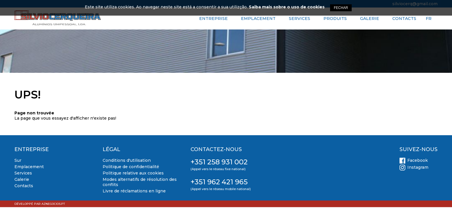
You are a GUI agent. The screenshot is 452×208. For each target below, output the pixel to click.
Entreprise (213, 18)
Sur (17, 160)
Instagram (417, 167)
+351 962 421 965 (219, 182)
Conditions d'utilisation (127, 160)
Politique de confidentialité (131, 166)
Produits (335, 18)
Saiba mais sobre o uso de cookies (287, 7)
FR (429, 18)
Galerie (369, 18)
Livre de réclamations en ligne (134, 191)
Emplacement (258, 18)
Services (299, 18)
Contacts (404, 18)
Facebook (417, 160)
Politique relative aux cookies (133, 173)
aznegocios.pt (53, 204)
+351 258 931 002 (219, 162)
